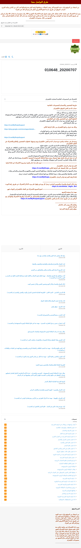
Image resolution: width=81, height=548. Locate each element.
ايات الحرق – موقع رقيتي (58, 306)
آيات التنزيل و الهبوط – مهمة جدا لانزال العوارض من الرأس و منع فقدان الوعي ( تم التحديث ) (39, 398)
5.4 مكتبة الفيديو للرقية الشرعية (67, 484)
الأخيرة (21, 249)
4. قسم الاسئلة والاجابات (69, 430)
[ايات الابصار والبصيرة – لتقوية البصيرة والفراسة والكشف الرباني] (71, 392)
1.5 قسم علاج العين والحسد (68, 442)
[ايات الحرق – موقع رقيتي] (71, 309)
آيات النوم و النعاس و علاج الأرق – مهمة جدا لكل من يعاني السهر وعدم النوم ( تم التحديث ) (40, 356)
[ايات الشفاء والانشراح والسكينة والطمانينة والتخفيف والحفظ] (71, 265)
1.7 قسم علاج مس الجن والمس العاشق (65, 448)
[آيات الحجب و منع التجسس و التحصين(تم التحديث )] (71, 317)
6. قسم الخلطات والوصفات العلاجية (66, 427)
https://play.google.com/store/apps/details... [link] (19, 129)
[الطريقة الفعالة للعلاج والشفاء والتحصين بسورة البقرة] (71, 367)
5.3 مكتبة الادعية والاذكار (69, 493)
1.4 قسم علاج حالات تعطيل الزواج (66, 451)
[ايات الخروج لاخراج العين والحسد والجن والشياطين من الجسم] (71, 271)
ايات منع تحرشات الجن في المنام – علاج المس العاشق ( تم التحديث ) (46, 406)
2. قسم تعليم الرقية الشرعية (68, 457)
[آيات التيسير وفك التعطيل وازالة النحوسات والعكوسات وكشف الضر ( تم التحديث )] (71, 342)
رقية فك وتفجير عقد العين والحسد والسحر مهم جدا (51, 255)
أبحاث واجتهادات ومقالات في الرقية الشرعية (63, 424)
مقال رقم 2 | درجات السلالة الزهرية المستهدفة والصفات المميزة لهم (46, 331)
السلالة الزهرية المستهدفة (68, 466)
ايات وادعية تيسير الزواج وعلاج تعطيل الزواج (53, 301)
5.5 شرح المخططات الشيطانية (67, 499)
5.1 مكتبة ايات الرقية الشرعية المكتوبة (65, 481)
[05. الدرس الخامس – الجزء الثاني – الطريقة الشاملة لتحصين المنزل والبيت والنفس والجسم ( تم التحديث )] (71, 295)
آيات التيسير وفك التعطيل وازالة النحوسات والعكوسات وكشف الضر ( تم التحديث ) (42, 340)
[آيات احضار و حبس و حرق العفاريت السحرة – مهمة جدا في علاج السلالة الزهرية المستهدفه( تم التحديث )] (71, 325)
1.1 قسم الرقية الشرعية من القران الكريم (64, 436)
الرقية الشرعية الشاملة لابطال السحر (55, 381)
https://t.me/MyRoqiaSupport (33, 199)
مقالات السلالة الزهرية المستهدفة (66, 469)
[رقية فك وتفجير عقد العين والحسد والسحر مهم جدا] (71, 258)
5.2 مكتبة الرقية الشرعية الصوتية (66, 496)
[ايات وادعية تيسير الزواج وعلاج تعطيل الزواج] (71, 302)
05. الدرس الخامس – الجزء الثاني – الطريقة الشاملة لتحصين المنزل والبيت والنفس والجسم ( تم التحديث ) (36, 292)
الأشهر (60, 249)
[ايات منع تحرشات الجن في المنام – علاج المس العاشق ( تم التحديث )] (71, 408)
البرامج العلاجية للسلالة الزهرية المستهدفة (64, 475)
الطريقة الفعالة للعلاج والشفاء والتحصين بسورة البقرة (50, 365)
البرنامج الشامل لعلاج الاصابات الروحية (65, 460)
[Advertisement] (40, 230)
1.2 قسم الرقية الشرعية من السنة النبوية (64, 454)
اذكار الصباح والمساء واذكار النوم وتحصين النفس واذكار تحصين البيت (46, 284)
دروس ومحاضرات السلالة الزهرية (66, 487)
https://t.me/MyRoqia (40, 168)
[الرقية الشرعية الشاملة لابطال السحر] (71, 384)
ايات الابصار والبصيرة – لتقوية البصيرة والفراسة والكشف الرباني (47, 390)
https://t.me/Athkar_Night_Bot (64, 186)
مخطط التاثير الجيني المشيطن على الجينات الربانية (62, 472)
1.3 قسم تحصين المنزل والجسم (67, 439)
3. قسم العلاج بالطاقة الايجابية (67, 463)
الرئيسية (74, 64)
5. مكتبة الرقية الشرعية (69, 478)
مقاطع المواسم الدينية (69, 490)
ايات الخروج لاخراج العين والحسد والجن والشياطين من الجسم (48, 270)
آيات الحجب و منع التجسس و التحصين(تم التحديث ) (51, 315)
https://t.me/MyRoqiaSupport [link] (14, 125)
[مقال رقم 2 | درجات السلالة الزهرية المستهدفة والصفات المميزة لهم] (71, 334)
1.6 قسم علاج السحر (70, 445)
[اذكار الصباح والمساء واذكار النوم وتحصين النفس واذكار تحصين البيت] (71, 286)
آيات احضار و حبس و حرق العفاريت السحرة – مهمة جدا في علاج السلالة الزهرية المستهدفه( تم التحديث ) (36, 323)
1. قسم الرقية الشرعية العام (68, 433)
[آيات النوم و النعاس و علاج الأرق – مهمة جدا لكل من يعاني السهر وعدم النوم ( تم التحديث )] (71, 359)
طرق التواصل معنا (39, 2)
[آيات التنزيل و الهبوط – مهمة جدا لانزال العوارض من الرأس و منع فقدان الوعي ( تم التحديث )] (71, 400)
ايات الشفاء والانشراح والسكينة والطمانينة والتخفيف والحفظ (48, 264)
